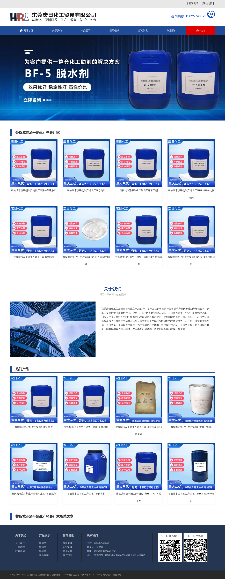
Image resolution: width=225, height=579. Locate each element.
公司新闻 (67, 543)
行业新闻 (67, 547)
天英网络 (117, 575)
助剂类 (42, 543)
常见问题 (67, 551)
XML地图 (68, 575)
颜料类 (42, 551)
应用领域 (114, 30)
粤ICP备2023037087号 (91, 575)
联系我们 (172, 30)
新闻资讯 (193, 3)
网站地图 (208, 3)
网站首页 (28, 30)
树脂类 (42, 547)
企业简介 (20, 543)
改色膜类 (44, 555)
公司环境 (20, 547)
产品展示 (85, 30)
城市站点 (200, 30)
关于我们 (57, 30)
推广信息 (67, 555)
